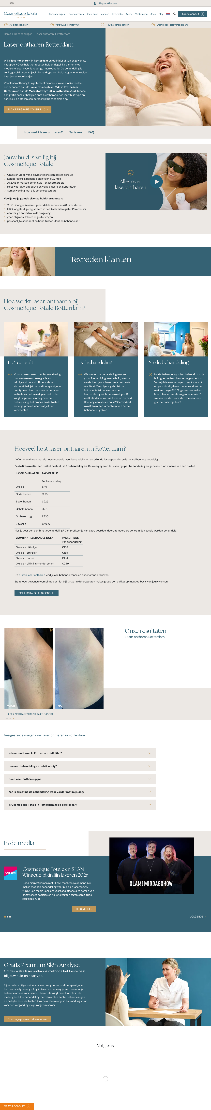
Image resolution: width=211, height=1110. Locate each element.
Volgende (198, 916)
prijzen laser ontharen (32, 575)
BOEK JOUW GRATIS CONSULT (36, 593)
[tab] (7, 718)
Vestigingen (141, 14)
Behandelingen (57, 14)
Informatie (117, 14)
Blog (161, 14)
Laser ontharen (76, 14)
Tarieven (75, 132)
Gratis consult (193, 14)
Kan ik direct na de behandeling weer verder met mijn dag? (80, 792)
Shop (153, 14)
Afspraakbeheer (105, 3)
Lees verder (84, 909)
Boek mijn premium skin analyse (27, 1019)
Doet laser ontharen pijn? (80, 779)
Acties (129, 14)
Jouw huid (92, 14)
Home (7, 34)
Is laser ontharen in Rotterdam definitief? (80, 753)
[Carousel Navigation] (198, 917)
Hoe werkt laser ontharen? (43, 132)
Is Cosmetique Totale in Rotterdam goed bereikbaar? (80, 804)
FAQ (91, 132)
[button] (70, 274)
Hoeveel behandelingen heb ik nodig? (80, 766)
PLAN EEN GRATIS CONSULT (27, 109)
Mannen (105, 14)
